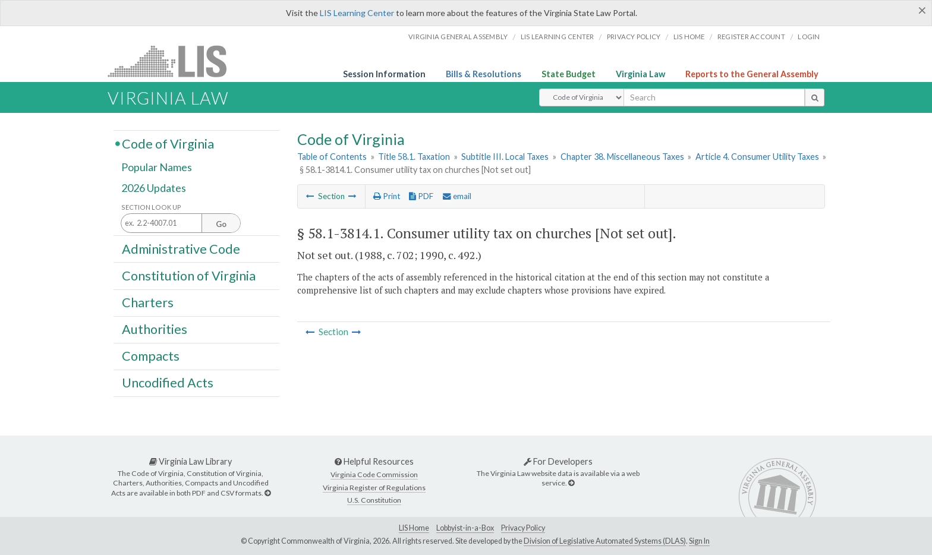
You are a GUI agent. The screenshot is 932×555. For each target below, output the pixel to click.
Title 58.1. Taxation (414, 157)
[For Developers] (571, 482)
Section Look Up (151, 207)
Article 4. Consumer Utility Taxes (757, 157)
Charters (148, 302)
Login (809, 36)
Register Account (751, 36)
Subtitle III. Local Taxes (505, 157)
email (457, 196)
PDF (421, 196)
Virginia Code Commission (374, 474)
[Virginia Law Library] (267, 492)
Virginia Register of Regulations (374, 487)
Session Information (384, 74)
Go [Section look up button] (221, 224)
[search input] (714, 97)
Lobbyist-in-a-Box (465, 528)
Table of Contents (332, 157)
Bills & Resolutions (483, 74)
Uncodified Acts (167, 382)
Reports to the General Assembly (751, 74)
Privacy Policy (634, 36)
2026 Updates (153, 188)
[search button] (814, 97)
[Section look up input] (180, 223)
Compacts (151, 356)
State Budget (568, 74)
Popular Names (156, 167)
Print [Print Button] (386, 196)
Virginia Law (640, 74)
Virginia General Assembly (458, 36)
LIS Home (414, 528)
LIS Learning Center (357, 13)
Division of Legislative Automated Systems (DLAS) (605, 541)
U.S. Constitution (374, 500)
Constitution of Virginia (189, 275)
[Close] (922, 10)
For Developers (558, 461)
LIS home (689, 36)
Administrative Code (181, 248)
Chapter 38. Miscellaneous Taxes (622, 157)
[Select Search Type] (581, 97)
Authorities (154, 329)
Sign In (699, 541)
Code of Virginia (168, 143)
